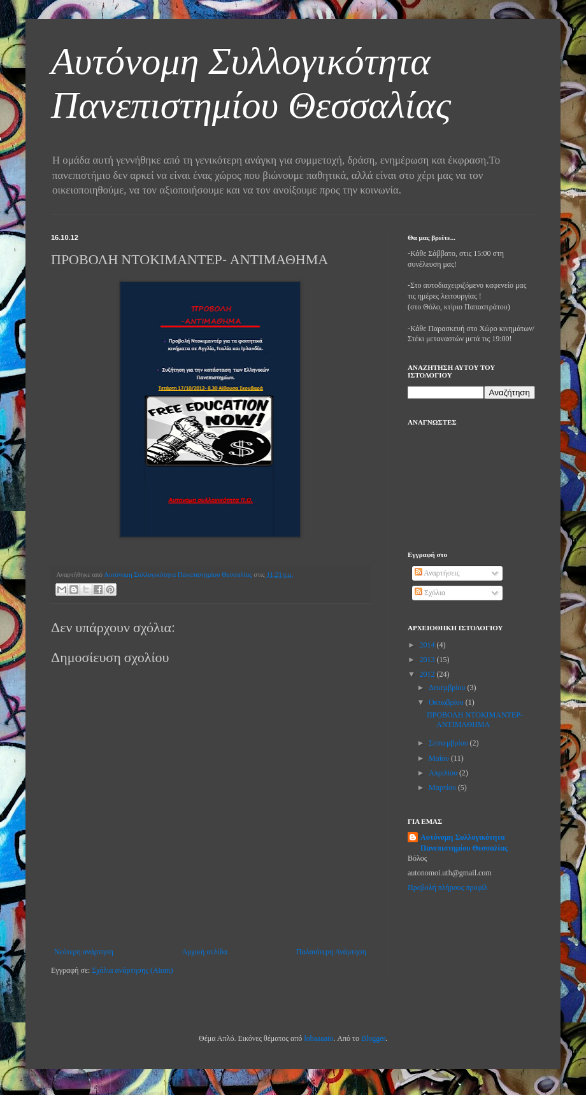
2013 (428, 659)
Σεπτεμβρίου (449, 742)
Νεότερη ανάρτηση (83, 951)
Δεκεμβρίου (448, 687)
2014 (428, 644)
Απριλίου (444, 772)
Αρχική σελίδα (204, 951)
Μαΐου (440, 758)
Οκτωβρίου (447, 702)
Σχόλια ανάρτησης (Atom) (132, 970)
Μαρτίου (443, 787)
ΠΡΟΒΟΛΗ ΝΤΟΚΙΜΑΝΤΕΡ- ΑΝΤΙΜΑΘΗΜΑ (475, 719)
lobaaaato (318, 1038)
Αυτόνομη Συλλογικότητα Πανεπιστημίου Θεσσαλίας (464, 842)
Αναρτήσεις (437, 573)
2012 (428, 674)
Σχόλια (430, 592)
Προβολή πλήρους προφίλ (448, 887)
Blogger (373, 1038)
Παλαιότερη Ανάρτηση (331, 951)
